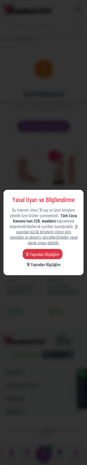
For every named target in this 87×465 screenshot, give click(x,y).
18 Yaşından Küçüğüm (44, 264)
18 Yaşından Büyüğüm (42, 254)
